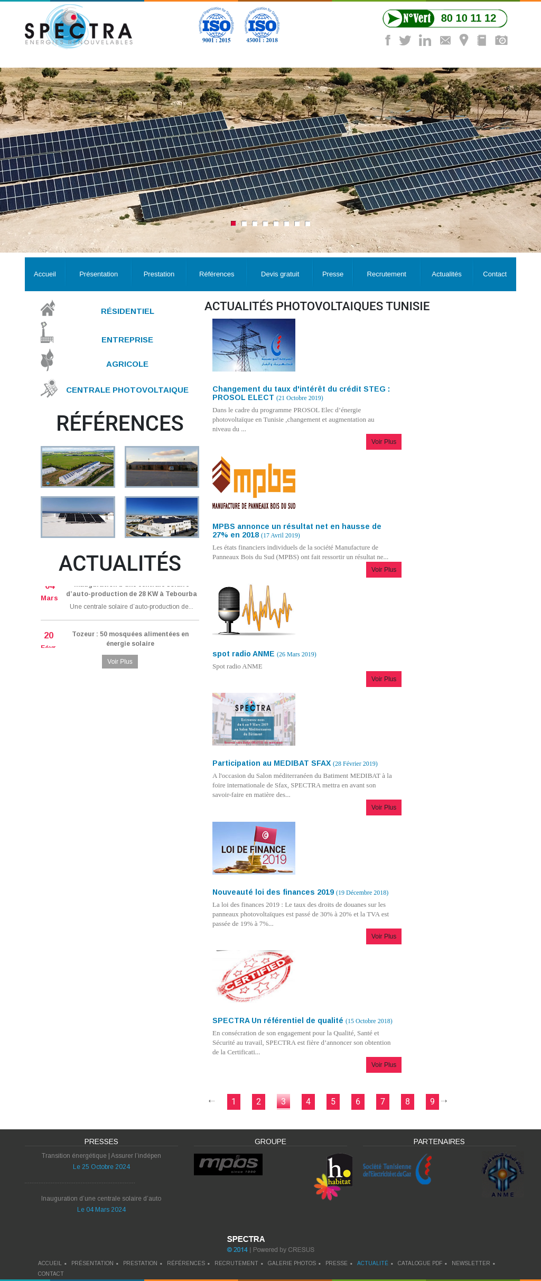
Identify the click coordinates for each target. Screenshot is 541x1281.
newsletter (471, 1263)
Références (216, 274)
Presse (332, 274)
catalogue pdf (420, 1263)
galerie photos (292, 1263)
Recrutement (386, 274)
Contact (495, 274)
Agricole (127, 363)
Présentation (98, 274)
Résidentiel (127, 311)
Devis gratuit (280, 274)
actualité (372, 1263)
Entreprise (127, 339)
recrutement (236, 1263)
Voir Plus (119, 661)
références (186, 1263)
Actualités (446, 274)
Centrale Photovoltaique (127, 389)
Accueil (45, 274)
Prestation (159, 274)
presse (336, 1263)
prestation (140, 1263)
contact (51, 1274)
